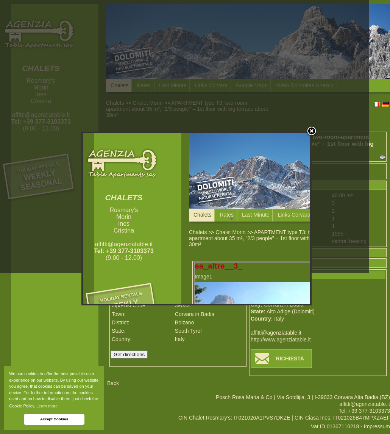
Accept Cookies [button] (54, 419)
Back (113, 383)
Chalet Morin (230, 232)
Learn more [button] (47, 406)
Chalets (198, 232)
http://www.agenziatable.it (281, 340)
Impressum (377, 426)
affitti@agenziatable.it (276, 333)
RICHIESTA (290, 358)
